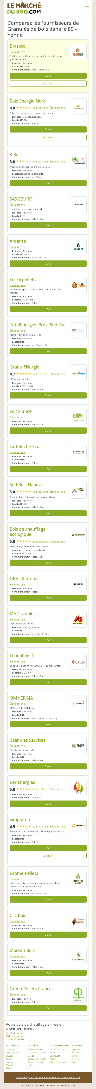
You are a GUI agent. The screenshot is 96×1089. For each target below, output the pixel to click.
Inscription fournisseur (69, 1077)
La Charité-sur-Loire (37, 1052)
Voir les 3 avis (40, 373)
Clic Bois (18, 915)
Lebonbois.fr (22, 656)
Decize (31, 1055)
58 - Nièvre (33, 1045)
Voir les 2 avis (40, 789)
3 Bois (16, 154)
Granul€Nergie (24, 367)
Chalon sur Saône (58, 1049)
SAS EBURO (21, 199)
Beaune (9, 1062)
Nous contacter (41, 1077)
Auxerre (75, 1059)
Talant (9, 1059)
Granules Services (28, 740)
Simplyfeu (20, 819)
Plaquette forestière (15, 1039)
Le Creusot (55, 1055)
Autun (52, 1052)
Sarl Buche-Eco (24, 446)
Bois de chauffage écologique (27, 531)
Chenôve (10, 1065)
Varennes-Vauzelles (37, 1059)
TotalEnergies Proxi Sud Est (37, 325)
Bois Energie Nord (28, 101)
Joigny (75, 1055)
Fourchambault (35, 1049)
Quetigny (10, 1049)
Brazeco (18, 46)
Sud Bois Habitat (26, 485)
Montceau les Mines (59, 1062)
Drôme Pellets (24, 873)
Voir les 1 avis (40, 107)
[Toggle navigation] (86, 8)
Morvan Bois (22, 950)
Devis (48, 75)
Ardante (18, 241)
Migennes (76, 1049)
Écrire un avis (18, 51)
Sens (74, 1062)
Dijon (8, 1068)
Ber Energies (22, 782)
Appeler (48, 83)
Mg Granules (23, 614)
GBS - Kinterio (24, 579)
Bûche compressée (15, 1036)
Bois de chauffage (14, 1033)
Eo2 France (21, 411)
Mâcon (53, 1059)
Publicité (53, 1077)
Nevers (31, 1068)
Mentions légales (24, 1077)
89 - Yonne (77, 1045)
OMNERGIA (21, 698)
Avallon (75, 1052)
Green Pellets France (31, 989)
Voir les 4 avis (40, 826)
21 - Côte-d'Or (12, 1045)
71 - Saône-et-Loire (59, 1045)
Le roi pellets (23, 279)
